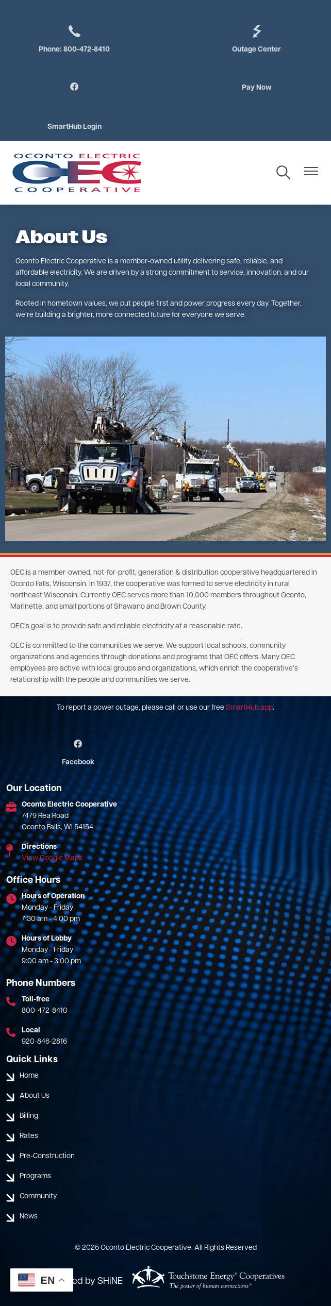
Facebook (78, 753)
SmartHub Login (74, 127)
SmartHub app (249, 708)
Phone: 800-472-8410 (74, 39)
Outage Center (256, 39)
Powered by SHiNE (84, 1281)
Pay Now (257, 88)
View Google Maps (52, 858)
